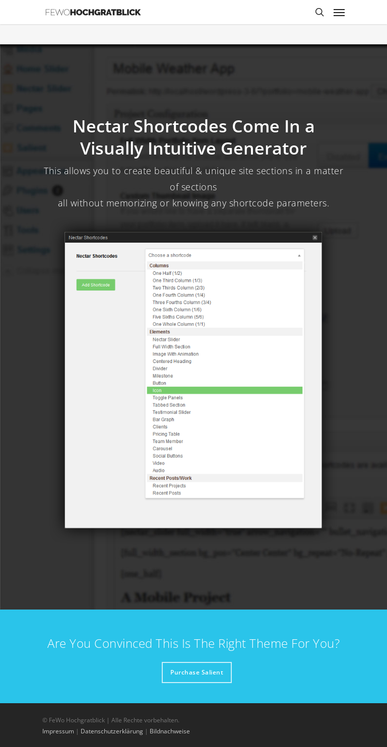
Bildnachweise (170, 731)
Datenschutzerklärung (112, 731)
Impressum (58, 731)
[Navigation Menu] (339, 12)
